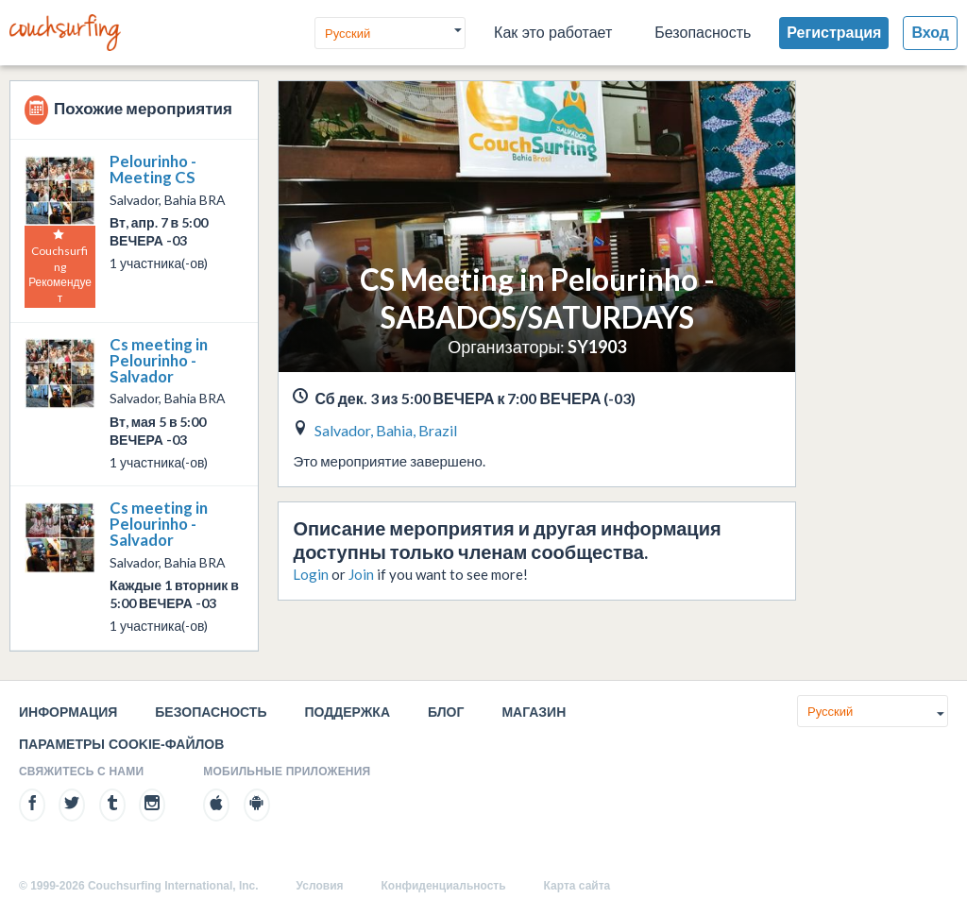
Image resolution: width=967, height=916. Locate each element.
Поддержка (347, 712)
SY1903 (597, 346)
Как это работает (553, 33)
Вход (930, 33)
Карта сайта (577, 885)
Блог (446, 712)
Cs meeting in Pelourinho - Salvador (159, 360)
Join (361, 574)
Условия (320, 885)
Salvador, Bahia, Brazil (385, 430)
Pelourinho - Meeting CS (153, 169)
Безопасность (702, 33)
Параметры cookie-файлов (121, 744)
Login (311, 574)
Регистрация (834, 33)
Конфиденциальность (444, 885)
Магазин (533, 712)
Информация (68, 712)
